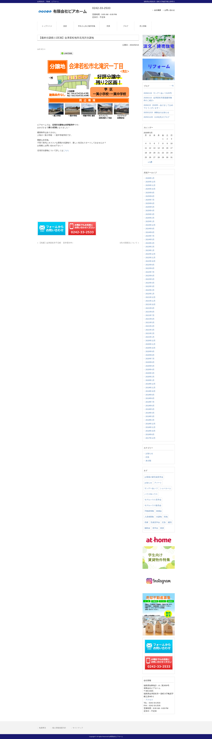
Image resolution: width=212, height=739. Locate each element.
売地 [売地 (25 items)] (166, 517)
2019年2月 (150, 420)
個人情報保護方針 (59, 728)
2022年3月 (150, 286)
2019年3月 (150, 416)
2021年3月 (150, 330)
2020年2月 (150, 377)
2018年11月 (150, 427)
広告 (147, 457)
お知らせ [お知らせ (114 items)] (148, 483)
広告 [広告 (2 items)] (164, 522)
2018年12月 (150, 424)
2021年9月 (150, 308)
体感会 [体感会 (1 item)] (159, 511)
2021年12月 (150, 297)
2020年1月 (150, 380)
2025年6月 (150, 203)
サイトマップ (78, 728)
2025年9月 (150, 193)
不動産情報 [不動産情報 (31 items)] (149, 511)
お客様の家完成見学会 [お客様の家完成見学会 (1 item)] (154, 477)
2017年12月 (150, 438)
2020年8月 (150, 355)
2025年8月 (150, 196)
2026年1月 (150, 178)
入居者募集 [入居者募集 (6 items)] (149, 517)
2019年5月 (150, 409)
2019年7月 (150, 402)
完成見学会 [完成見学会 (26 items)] (155, 522)
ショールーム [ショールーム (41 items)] (165, 488)
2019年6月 (150, 406)
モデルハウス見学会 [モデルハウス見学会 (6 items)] (153, 500)
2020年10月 (150, 348)
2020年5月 (150, 366)
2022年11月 (150, 257)
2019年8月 (150, 398)
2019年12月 (150, 384)
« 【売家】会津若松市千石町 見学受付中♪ (55, 243)
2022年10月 (150, 261)
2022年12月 (150, 254)
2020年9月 (150, 351)
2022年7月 (150, 272)
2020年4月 (150, 369)
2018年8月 (150, 434)
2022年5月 (150, 279)
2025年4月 (150, 210)
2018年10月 (150, 431)
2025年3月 (150, 214)
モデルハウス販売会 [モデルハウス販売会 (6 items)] (153, 505)
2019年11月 (150, 387)
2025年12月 (150, 182)
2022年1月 (150, 294)
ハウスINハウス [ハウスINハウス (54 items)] (151, 494)
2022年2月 (150, 290)
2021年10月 (150, 304)
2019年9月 (150, 395)
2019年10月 (150, 391)
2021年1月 (150, 337)
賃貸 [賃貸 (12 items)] (162, 528)
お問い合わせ (169, 10)
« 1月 (150, 162)
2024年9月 (150, 229)
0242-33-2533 (101, 8)
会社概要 (157, 10)
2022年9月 (150, 265)
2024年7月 (150, 236)
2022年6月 (150, 276)
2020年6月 (150, 362)
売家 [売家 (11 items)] (146, 522)
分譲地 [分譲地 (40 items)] (159, 517)
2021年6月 (150, 319)
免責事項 (42, 728)
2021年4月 (150, 326)
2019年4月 (150, 413)
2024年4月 (150, 243)
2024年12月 (150, 225)
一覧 (172, 85)
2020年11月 (150, 344)
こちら (66, 150)
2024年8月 (150, 232)
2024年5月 (150, 239)
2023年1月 (150, 250)
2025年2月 (150, 218)
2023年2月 (150, 247)
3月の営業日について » (129, 243)
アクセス (149, 700)
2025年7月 (150, 200)
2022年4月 (150, 283)
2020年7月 (150, 359)
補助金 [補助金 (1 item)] (147, 528)
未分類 (148, 461)
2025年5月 (150, 207)
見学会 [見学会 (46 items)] (155, 528)
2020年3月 (150, 373)
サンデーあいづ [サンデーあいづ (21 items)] (151, 488)
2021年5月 (150, 322)
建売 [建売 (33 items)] (170, 522)
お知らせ (149, 453)
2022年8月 (150, 268)
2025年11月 (150, 185)
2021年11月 (150, 301)
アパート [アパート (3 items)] (158, 483)
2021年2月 (150, 333)
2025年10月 (150, 189)
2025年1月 (150, 221)
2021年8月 (150, 312)
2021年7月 (150, 315)
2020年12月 (150, 340)
